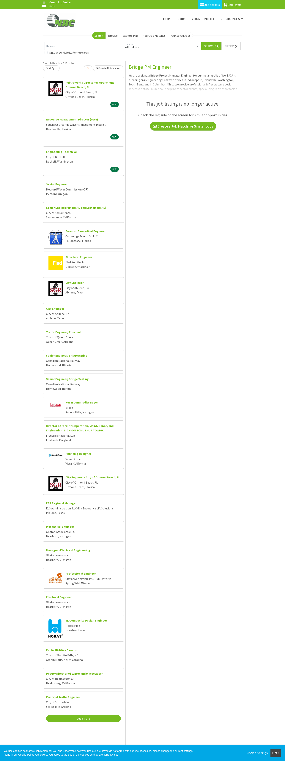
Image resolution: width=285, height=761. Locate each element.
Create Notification (108, 68)
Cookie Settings (257, 753)
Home (168, 19)
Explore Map (130, 35)
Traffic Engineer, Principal (63, 332)
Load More (83, 718)
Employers (232, 4)
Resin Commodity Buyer (81, 402)
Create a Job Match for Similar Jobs (183, 126)
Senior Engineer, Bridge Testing (67, 379)
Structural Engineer (78, 257)
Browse (113, 35)
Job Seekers (210, 4)
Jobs (182, 19)
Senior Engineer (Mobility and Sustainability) (76, 207)
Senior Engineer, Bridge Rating (66, 355)
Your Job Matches (154, 35)
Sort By (50, 68)
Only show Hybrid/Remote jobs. (69, 52)
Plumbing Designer (78, 454)
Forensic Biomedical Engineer (85, 231)
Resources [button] (230, 19)
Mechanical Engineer (60, 526)
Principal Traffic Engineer (63, 697)
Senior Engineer (56, 184)
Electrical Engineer (59, 597)
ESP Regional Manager (61, 503)
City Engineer (74, 283)
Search (99, 35)
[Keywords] (84, 46)
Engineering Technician (62, 152)
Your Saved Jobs (180, 35)
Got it (275, 753)
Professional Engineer (80, 573)
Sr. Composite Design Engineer (86, 620)
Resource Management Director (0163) (72, 119)
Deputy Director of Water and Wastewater (74, 673)
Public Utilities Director (62, 650)
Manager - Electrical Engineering (68, 550)
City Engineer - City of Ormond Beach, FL (92, 477)
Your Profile (203, 19)
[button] (231, 46)
